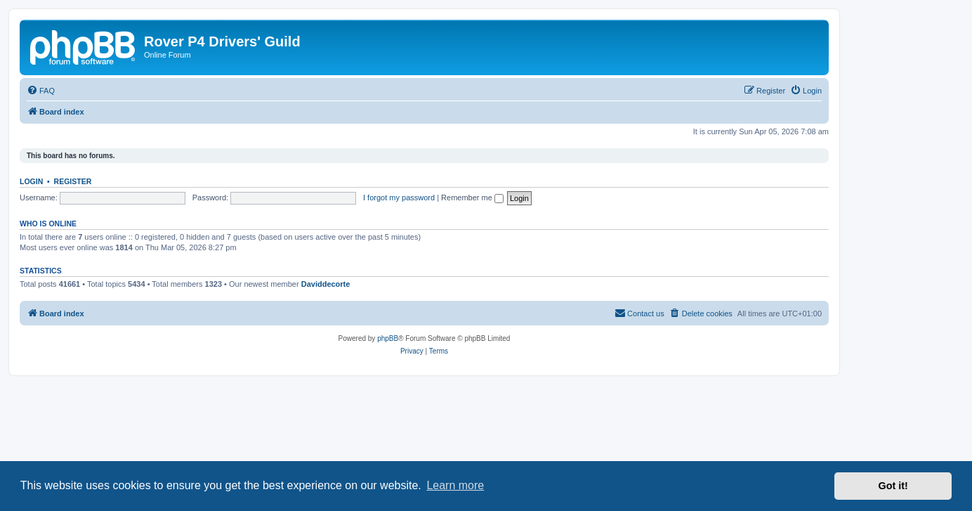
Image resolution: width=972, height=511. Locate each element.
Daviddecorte (325, 284)
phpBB (387, 338)
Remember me (472, 197)
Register (73, 181)
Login (31, 181)
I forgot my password (399, 197)
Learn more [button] (455, 485)
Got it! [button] (893, 485)
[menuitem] (41, 90)
